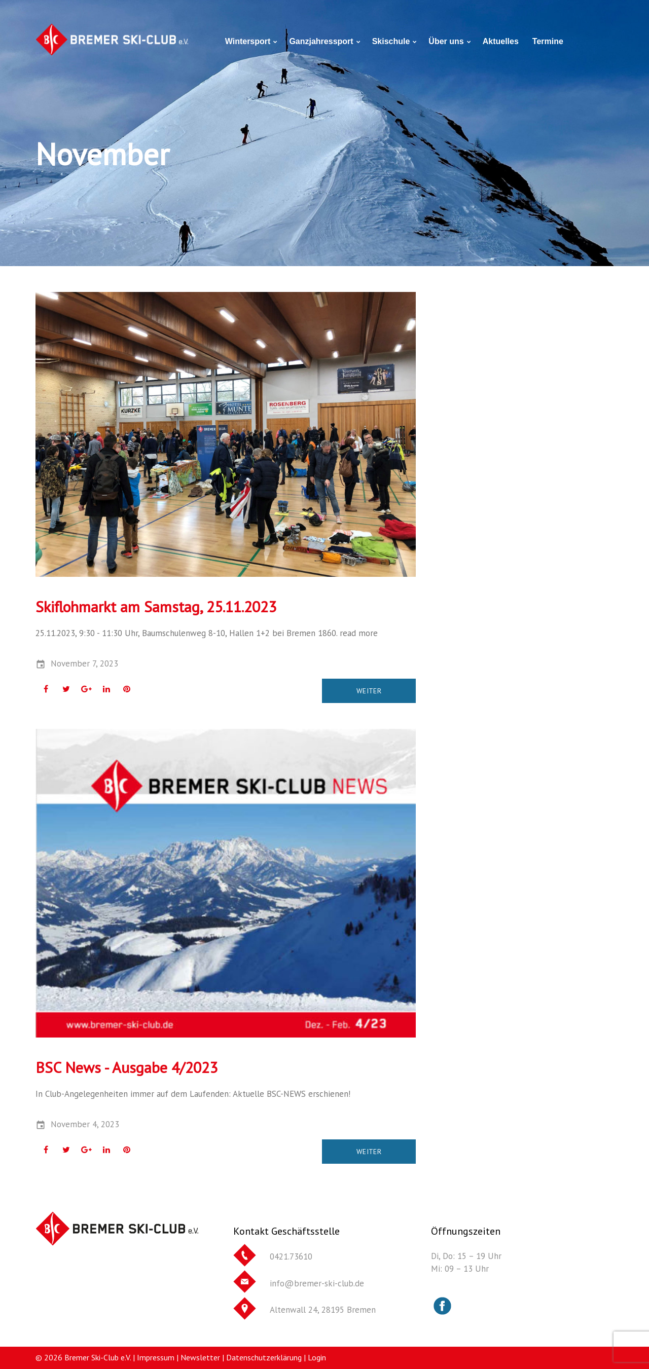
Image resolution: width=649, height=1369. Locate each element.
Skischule (391, 41)
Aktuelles (501, 41)
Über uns (445, 41)
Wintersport (248, 41)
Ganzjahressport (321, 41)
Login (317, 1357)
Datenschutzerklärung (264, 1357)
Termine (547, 41)
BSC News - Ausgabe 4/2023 (126, 1067)
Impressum (155, 1357)
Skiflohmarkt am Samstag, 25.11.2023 (155, 606)
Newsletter (200, 1357)
